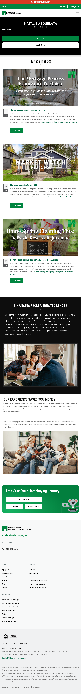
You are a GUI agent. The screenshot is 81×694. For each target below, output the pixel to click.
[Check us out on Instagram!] (19, 535)
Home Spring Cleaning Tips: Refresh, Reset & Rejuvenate (34, 260)
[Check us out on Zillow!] (22, 535)
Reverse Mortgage (8, 618)
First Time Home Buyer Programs (12, 607)
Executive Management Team (38, 580)
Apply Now (75, 7)
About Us (32, 570)
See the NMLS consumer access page (14, 658)
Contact (40, 38)
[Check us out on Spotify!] (26, 535)
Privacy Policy (24, 643)
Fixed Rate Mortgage (8, 610)
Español (4, 588)
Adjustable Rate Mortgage (10, 600)
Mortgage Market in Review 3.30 (23, 185)
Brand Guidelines (34, 573)
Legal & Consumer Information (12, 648)
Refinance (5, 614)
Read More (16, 130)
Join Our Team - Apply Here (37, 588)
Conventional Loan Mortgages (11, 603)
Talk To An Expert (7, 573)
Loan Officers (6, 577)
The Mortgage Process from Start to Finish (28, 110)
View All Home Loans (9, 621)
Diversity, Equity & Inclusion (37, 584)
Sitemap (4, 643)
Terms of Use (13, 643)
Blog (3, 584)
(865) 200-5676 (12, 549)
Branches (5, 580)
